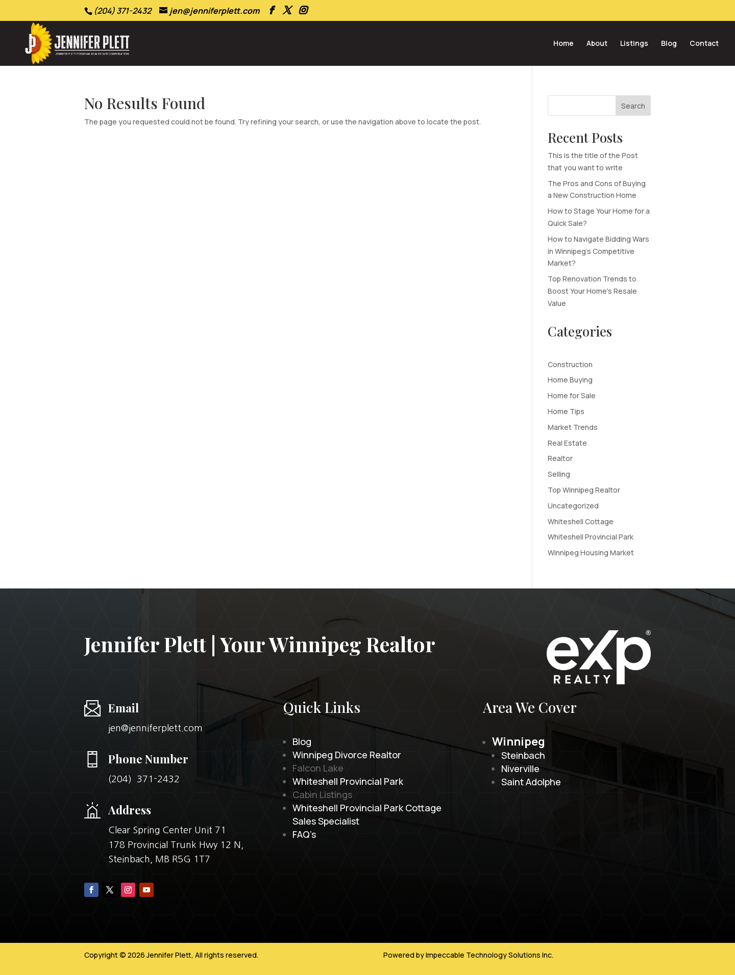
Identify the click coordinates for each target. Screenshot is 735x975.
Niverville (520, 768)
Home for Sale (572, 395)
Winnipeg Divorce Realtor (346, 755)
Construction (570, 364)
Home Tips (566, 411)
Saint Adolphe (531, 782)
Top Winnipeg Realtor (584, 490)
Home (563, 44)
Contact (704, 44)
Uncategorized (573, 505)
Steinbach (523, 755)
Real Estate (567, 443)
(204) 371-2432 (144, 779)
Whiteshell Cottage (581, 521)
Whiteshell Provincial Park (590, 537)
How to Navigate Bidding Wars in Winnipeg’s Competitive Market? (598, 251)
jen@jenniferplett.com (155, 728)
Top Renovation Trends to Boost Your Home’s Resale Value (592, 291)
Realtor (560, 458)
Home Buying (570, 379)
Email (123, 707)
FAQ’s (304, 834)
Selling (559, 474)
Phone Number (148, 758)
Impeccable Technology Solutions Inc (489, 955)
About (596, 44)
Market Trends (573, 427)
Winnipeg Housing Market (591, 552)
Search (633, 106)
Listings (634, 44)
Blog (669, 44)
